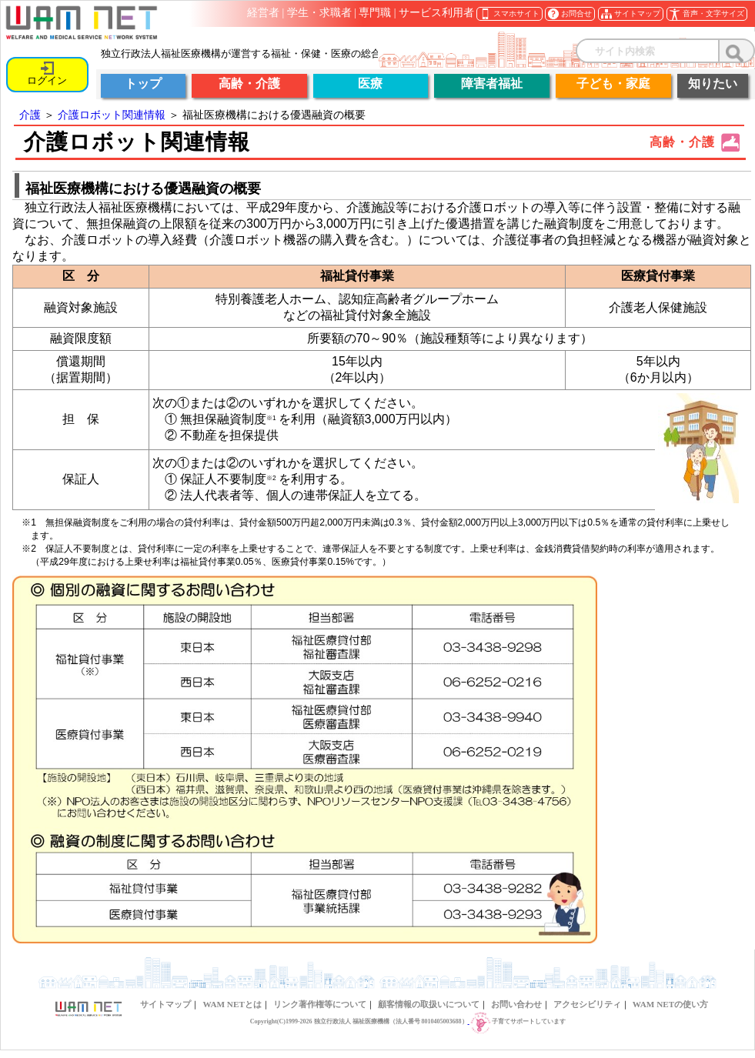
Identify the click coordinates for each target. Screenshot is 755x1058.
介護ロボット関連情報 (111, 114)
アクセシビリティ (587, 1004)
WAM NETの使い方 (670, 1004)
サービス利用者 (436, 12)
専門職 (375, 12)
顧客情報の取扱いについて (428, 1004)
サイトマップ (165, 1004)
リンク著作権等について (319, 1004)
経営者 (263, 12)
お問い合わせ (516, 1004)
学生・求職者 (319, 12)
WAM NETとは (231, 1004)
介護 (30, 114)
